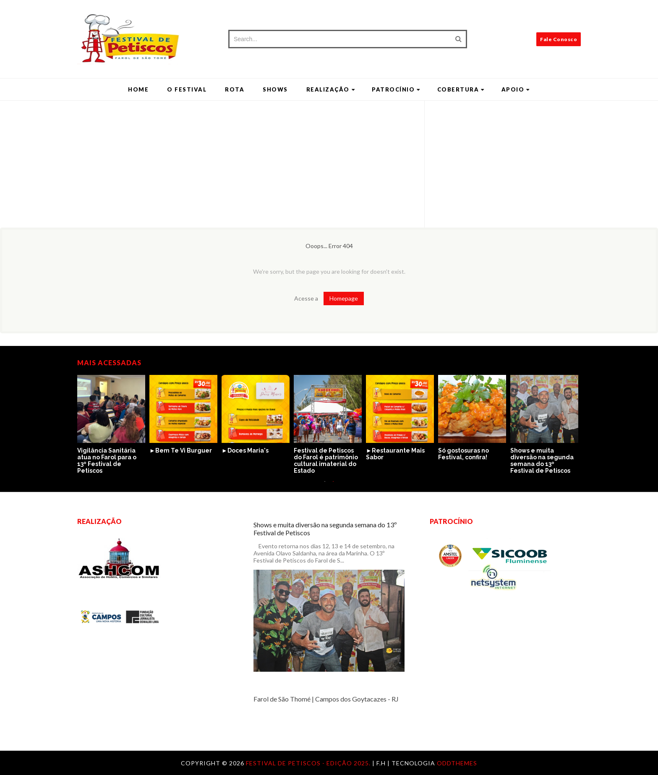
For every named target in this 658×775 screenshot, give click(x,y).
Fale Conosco (558, 39)
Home (138, 89)
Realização (330, 89)
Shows (275, 89)
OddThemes (457, 763)
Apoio (515, 89)
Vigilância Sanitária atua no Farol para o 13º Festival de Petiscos (106, 460)
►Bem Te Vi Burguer (180, 450)
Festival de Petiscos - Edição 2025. (309, 763)
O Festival (186, 89)
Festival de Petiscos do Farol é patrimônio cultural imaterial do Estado (326, 460)
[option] (113, 425)
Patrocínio (396, 89)
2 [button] (333, 486)
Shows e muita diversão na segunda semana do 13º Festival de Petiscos (542, 460)
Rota (234, 89)
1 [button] (325, 486)
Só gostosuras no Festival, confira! (463, 454)
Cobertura (461, 89)
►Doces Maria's (245, 450)
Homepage (343, 298)
